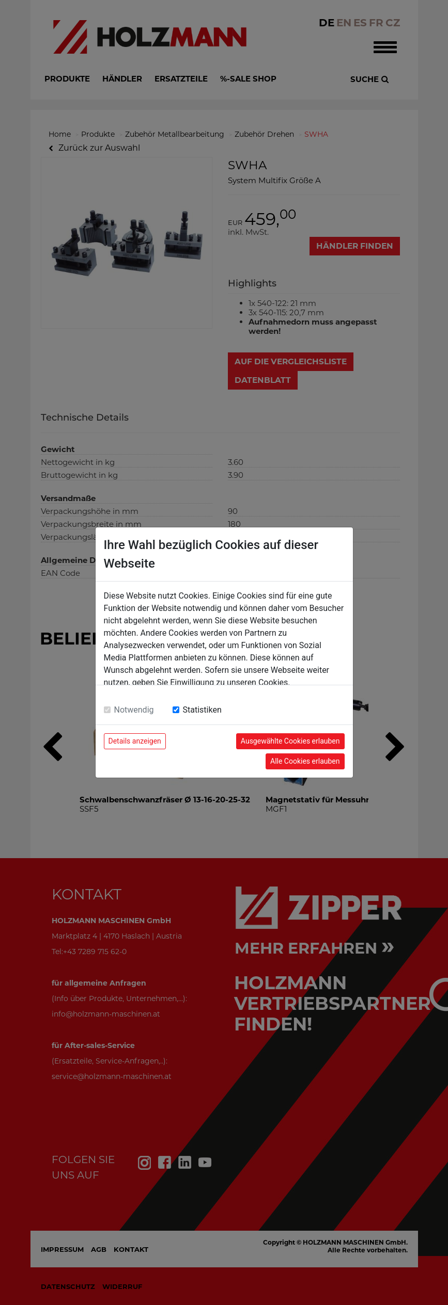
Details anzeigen (135, 741)
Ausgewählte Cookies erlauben (290, 741)
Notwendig (134, 710)
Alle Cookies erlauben (304, 761)
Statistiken (202, 710)
